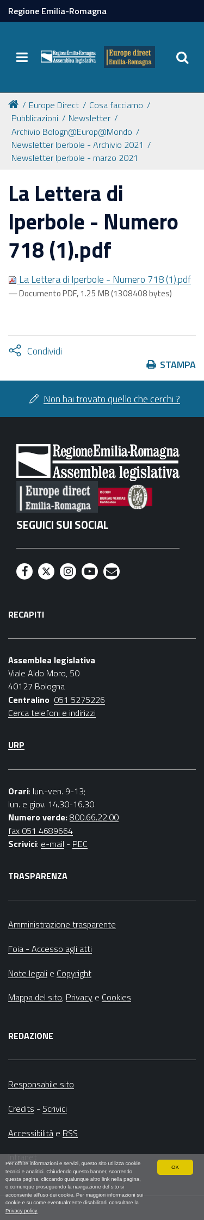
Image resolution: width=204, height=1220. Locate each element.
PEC (80, 843)
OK (175, 1167)
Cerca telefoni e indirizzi (52, 712)
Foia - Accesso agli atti (50, 948)
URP (16, 744)
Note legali (27, 973)
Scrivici (54, 1108)
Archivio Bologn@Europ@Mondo (71, 131)
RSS (70, 1133)
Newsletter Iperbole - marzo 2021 (74, 157)
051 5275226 (79, 699)
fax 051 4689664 (40, 830)
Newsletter (89, 118)
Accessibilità (30, 1133)
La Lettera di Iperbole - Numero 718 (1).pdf (99, 279)
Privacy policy (21, 1210)
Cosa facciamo (116, 104)
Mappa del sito (35, 997)
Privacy (79, 997)
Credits (21, 1108)
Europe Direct (54, 104)
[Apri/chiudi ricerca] (182, 57)
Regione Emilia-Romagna (57, 10)
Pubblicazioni (34, 118)
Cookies (116, 997)
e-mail (52, 843)
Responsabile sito (41, 1084)
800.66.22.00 (94, 817)
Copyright (74, 973)
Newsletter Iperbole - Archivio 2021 (77, 144)
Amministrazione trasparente (62, 924)
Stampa (178, 364)
